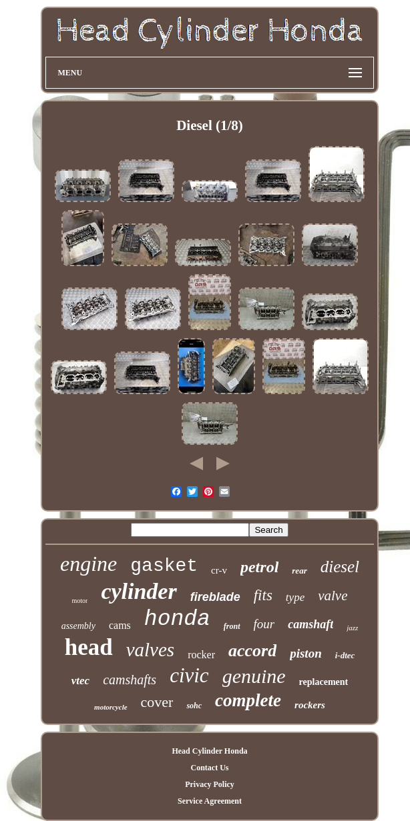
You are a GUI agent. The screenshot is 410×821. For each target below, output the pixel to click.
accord (252, 650)
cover (157, 702)
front (232, 626)
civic (189, 675)
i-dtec (345, 655)
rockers (309, 705)
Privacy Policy (209, 784)
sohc (194, 705)
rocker (201, 654)
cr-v (219, 570)
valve (332, 596)
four (264, 624)
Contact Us (209, 767)
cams (120, 625)
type (295, 597)
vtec (80, 680)
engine (88, 564)
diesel (340, 567)
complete (248, 700)
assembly (78, 626)
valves (150, 649)
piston (306, 653)
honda (177, 619)
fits (263, 595)
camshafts (129, 679)
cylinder (138, 591)
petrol (259, 567)
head (89, 647)
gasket (164, 566)
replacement (324, 682)
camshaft (310, 624)
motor (80, 600)
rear (299, 571)
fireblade (215, 597)
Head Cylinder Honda (209, 751)
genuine (254, 676)
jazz (352, 628)
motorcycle (110, 707)
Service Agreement (210, 801)
